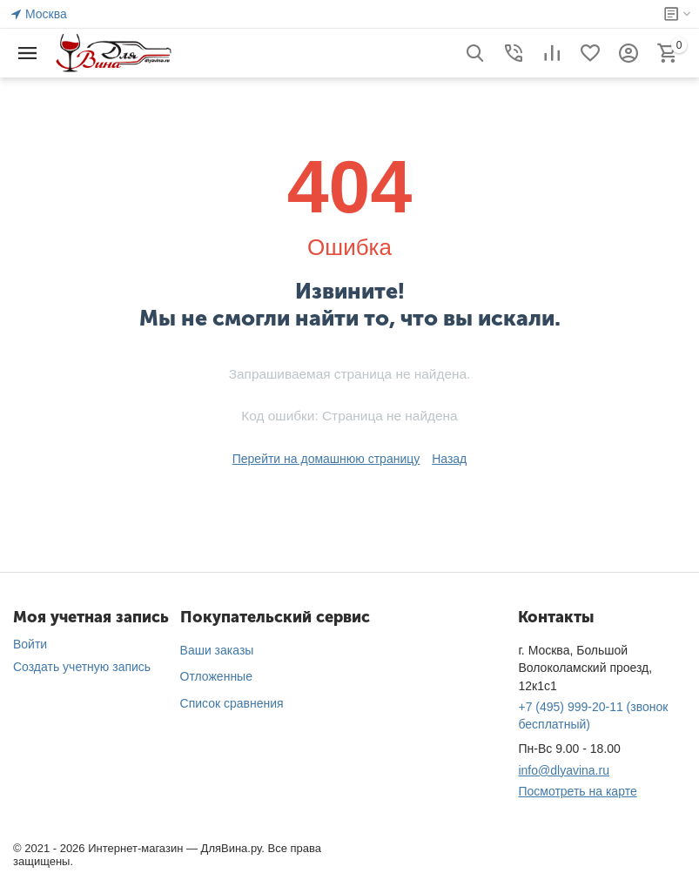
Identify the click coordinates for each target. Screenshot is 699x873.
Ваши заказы (217, 650)
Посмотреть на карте (577, 791)
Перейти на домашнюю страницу (326, 459)
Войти (30, 644)
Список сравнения (232, 703)
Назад (449, 459)
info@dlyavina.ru (563, 770)
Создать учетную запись (82, 667)
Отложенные (216, 676)
